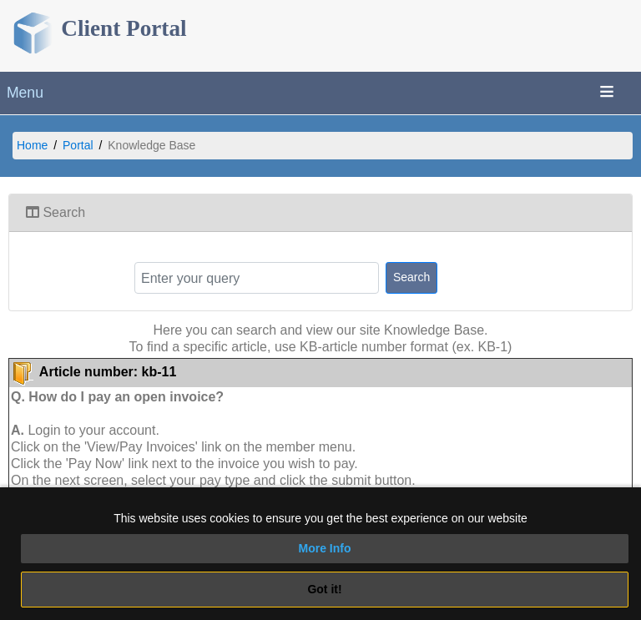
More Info (325, 548)
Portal (78, 145)
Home (32, 145)
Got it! (324, 589)
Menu (25, 92)
